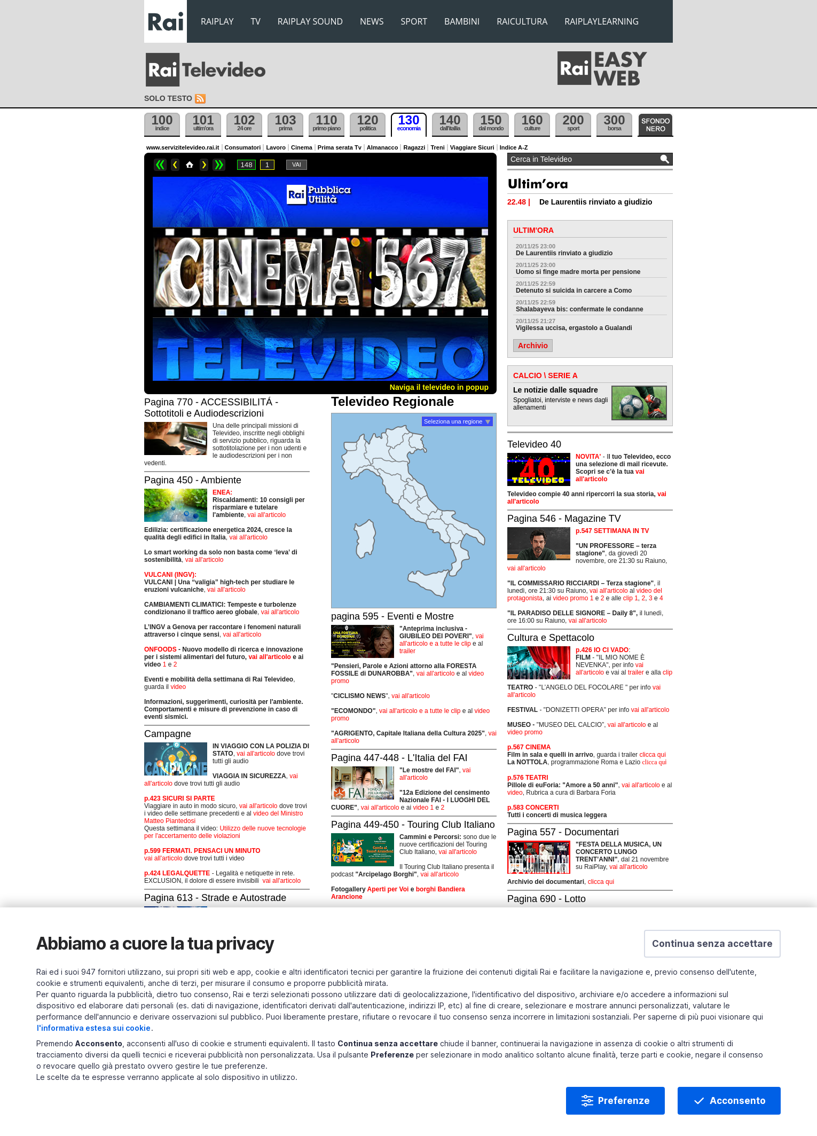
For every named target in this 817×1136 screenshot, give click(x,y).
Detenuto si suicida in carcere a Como (574, 290)
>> (219, 165)
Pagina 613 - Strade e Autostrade (215, 897)
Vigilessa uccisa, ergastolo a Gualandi (574, 328)
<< (160, 165)
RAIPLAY (217, 21)
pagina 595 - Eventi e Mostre (392, 616)
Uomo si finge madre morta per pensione (578, 272)
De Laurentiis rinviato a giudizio (564, 253)
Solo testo (168, 98)
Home (189, 165)
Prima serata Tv (340, 147)
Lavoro (276, 147)
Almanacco (382, 147)
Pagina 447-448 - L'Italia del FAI (399, 758)
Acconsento (738, 1100)
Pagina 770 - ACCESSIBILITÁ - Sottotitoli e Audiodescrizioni (211, 408)
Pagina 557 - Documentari (563, 832)
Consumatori (243, 147)
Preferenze (624, 1100)
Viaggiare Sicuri (472, 147)
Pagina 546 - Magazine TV (564, 518)
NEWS (371, 21)
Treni (437, 147)
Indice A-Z (514, 147)
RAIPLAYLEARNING (601, 21)
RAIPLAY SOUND (310, 21)
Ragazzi (414, 147)
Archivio (533, 345)
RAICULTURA (522, 21)
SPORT (414, 21)
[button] (712, 944)
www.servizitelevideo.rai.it (182, 147)
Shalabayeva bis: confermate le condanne (579, 309)
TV (256, 21)
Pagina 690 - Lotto (546, 899)
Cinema (301, 147)
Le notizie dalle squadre (555, 390)
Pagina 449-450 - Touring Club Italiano (413, 824)
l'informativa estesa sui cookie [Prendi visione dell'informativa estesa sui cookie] (94, 1027)
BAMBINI (462, 21)
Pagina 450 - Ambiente (192, 480)
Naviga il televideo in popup (439, 387)
